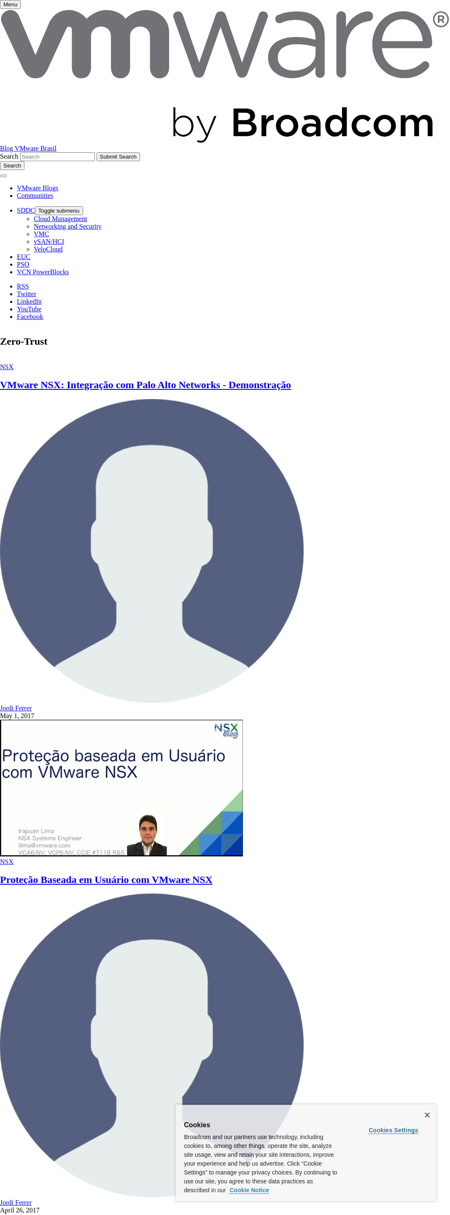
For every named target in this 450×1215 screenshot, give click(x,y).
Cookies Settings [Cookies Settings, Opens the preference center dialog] (393, 1130)
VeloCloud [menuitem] (48, 249)
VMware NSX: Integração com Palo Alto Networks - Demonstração (145, 384)
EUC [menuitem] (23, 256)
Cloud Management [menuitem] (60, 218)
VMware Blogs (37, 188)
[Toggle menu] (10, 4)
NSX (6, 366)
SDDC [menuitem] (26, 210)
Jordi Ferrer (16, 708)
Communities (35, 195)
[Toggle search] (12, 165)
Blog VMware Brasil (28, 148)
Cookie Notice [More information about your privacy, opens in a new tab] (248, 1190)
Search (9, 156)
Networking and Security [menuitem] (68, 226)
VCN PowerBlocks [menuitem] (43, 271)
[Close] (427, 1115)
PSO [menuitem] (23, 264)
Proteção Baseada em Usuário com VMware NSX (106, 879)
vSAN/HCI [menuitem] (49, 241)
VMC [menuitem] (41, 234)
